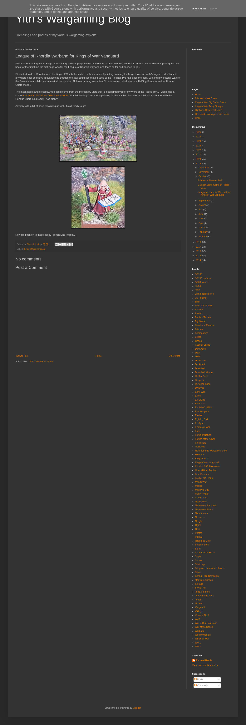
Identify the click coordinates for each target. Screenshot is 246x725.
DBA (197, 352)
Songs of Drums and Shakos (209, 568)
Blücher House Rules (206, 98)
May (201, 218)
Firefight (199, 423)
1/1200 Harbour (203, 278)
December (204, 167)
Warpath (199, 631)
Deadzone (200, 360)
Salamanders (202, 544)
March (202, 227)
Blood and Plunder (204, 325)
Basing (198, 313)
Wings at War (202, 638)
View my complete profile (205, 665)
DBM (197, 356)
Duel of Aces (201, 376)
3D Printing (200, 298)
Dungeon (199, 380)
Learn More (199, 8)
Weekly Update (203, 635)
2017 (199, 246)
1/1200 (198, 274)
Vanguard (200, 607)
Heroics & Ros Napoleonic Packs (212, 114)
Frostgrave (200, 442)
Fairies (198, 415)
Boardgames (201, 333)
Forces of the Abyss (205, 439)
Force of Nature (203, 435)
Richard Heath (204, 660)
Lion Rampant (202, 474)
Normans (199, 517)
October (203, 176)
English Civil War (203, 407)
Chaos (198, 341)
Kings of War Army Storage (209, 106)
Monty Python (202, 493)
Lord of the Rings (204, 478)
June (201, 214)
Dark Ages (200, 349)
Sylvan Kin (200, 587)
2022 (199, 150)
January (203, 236)
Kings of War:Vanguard (34, 249)
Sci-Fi (198, 548)
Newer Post (22, 356)
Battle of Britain (203, 317)
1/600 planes (201, 282)
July (201, 209)
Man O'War (201, 482)
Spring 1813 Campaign (207, 576)
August (202, 205)
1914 (197, 290)
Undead (199, 603)
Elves (198, 395)
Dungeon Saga (202, 384)
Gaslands (200, 446)
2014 (199, 260)
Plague (198, 536)
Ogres (198, 525)
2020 (199, 159)
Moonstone (200, 497)
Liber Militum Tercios (205, 470)
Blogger (137, 708)
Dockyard (200, 364)
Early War (200, 392)
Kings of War (201, 458)
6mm (197, 301)
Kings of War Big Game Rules (210, 102)
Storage (199, 584)
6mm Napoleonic (203, 305)
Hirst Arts (199, 454)
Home (99, 356)
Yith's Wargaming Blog (73, 18)
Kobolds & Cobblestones (207, 466)
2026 (199, 132)
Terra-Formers (202, 591)
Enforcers (200, 403)
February (203, 232)
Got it (213, 8)
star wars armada (204, 580)
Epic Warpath (202, 411)
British (198, 337)
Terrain (198, 599)
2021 (199, 154)
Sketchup (200, 564)
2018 (199, 242)
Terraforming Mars (204, 595)
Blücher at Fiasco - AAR (210, 180)
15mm (198, 286)
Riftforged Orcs (203, 541)
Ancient (199, 309)
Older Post (174, 356)
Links (197, 118)
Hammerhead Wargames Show (211, 450)
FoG (197, 431)
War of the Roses (204, 627)
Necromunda (201, 513)
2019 (199, 163)
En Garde (200, 399)
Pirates (198, 533)
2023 (199, 145)
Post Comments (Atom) (41, 361)
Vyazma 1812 (202, 615)
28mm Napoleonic (204, 294)
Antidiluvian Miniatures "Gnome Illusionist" (46, 95)
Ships (198, 556)
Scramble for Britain (205, 552)
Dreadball (200, 368)
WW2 (198, 646)
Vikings (198, 611)
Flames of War (202, 427)
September (204, 200)
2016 (199, 251)
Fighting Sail (201, 419)
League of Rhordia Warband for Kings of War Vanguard (214, 193)
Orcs (197, 529)
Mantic (198, 486)
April (201, 223)
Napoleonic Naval (204, 509)
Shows (198, 560)
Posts (198, 679)
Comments (201, 685)
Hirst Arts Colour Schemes (208, 110)
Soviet (198, 572)
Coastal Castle (202, 344)
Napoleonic (201, 501)
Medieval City (202, 490)
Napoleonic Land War (206, 505)
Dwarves (199, 388)
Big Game (200, 321)
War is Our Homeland (206, 623)
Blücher (199, 329)
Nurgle (198, 521)
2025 (199, 136)
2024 (199, 141)
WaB (197, 619)
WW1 (198, 642)
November (204, 172)
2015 (199, 255)
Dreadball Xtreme (204, 372)
